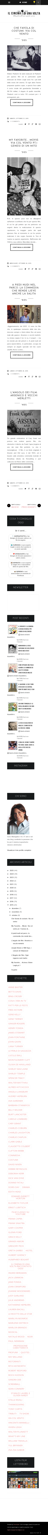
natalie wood (16, 1336)
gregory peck (16, 1245)
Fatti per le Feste (18, 1005)
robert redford (17, 1370)
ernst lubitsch (17, 1207)
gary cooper (15, 1227)
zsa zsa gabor (16, 1449)
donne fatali (16, 1182)
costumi (13, 1159)
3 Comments (15, 374)
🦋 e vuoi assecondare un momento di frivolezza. (20, 573)
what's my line (16, 1436)
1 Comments (15, 486)
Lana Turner (15, 1046)
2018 (11, 894)
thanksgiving (16, 1404)
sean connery (16, 1388)
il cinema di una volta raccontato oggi (20, 1266)
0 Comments (15, 121)
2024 (12, 874)
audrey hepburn (17, 1096)
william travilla (17, 1440)
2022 (12, 881)
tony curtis (15, 1408)
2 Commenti (19, 719)
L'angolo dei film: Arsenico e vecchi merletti (24, 395)
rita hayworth (17, 1365)
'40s (24, 404)
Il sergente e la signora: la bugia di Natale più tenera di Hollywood (25, 628)
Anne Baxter (15, 987)
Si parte (14, 970)
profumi (13, 1352)
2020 (12, 888)
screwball (14, 1384)
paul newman (16, 1341)
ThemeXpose (16, 1524)
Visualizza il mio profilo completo (19, 850)
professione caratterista (20, 1346)
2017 (11, 898)
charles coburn (17, 1128)
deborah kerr (16, 1173)
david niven (15, 1164)
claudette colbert (19, 1146)
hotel (29, 1250)
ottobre (14, 915)
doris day (13, 1187)
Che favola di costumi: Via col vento (24, 31)
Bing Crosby (15, 996)
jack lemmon (15, 1277)
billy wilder (15, 1109)
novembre (15, 912)
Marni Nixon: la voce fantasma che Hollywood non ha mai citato (26, 648)
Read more (25, 640)
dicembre (15, 908)
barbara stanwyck (19, 1105)
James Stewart (16, 1032)
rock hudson (16, 1375)
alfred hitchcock (18, 1087)
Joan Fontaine (16, 1037)
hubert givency (17, 1255)
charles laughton (19, 1132)
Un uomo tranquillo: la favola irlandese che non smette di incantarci (26, 706)
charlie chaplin (17, 1137)
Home (23, 2)
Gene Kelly (14, 1014)
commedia (14, 1155)
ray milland (15, 1356)
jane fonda (14, 1282)
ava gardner (15, 1100)
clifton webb (16, 1150)
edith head (14, 1191)
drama (26, 1187)
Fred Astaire (15, 1009)
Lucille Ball (15, 1055)
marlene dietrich (18, 1322)
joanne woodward (19, 1291)
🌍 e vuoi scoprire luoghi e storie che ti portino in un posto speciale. (20, 547)
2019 (11, 891)
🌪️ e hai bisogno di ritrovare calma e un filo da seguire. (20, 538)
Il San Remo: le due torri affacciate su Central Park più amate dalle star (26, 686)
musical (13, 1332)
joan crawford (17, 1286)
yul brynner (15, 1445)
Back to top (35, 1533)
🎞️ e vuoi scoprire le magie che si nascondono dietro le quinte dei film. (21, 565)
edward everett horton (20, 1197)
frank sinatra (16, 1223)
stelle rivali (15, 1399)
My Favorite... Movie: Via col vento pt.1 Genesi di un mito (24, 143)
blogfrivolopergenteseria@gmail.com (15, 1530)
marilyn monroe (18, 1318)
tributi (12, 1413)
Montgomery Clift (19, 1059)
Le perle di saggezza (19, 1050)
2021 (11, 884)
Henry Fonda (15, 1028)
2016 (11, 901)
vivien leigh (15, 1427)
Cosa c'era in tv (17, 1000)
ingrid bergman (17, 1272)
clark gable (15, 1141)
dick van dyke (16, 1178)
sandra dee (14, 1379)
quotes (25, 1352)
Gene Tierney (15, 1018)
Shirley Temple (16, 1073)
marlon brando (17, 1327)
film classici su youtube (20, 1213)
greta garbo (15, 1250)
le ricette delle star (20, 1313)
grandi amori (16, 1241)
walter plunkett (18, 1431)
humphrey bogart (18, 1259)
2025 (12, 870)
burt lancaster (17, 1114)
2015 (11, 905)
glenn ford (15, 1232)
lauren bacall (16, 1309)
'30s (24, 40)
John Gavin (14, 1041)
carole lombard (17, 1118)
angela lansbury (18, 1091)
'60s (24, 299)
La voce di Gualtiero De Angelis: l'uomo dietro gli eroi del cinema (25, 725)
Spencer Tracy (16, 1078)
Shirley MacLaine (18, 1068)
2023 (12, 877)
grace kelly (15, 1236)
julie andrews (16, 1300)
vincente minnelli (18, 1422)
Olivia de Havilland (19, 1064)
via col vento (16, 1418)
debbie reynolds (17, 1169)
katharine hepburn (19, 1304)
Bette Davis (14, 991)
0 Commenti (20, 642)
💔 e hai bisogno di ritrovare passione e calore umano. (20, 556)
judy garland (16, 1295)
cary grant (14, 1123)
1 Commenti (19, 738)
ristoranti (14, 1361)
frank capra (15, 1218)
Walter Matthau (18, 1082)
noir (30, 1336)
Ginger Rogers (16, 1023)
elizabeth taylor (18, 1202)
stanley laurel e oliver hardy (20, 1394)
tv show (24, 1413)
